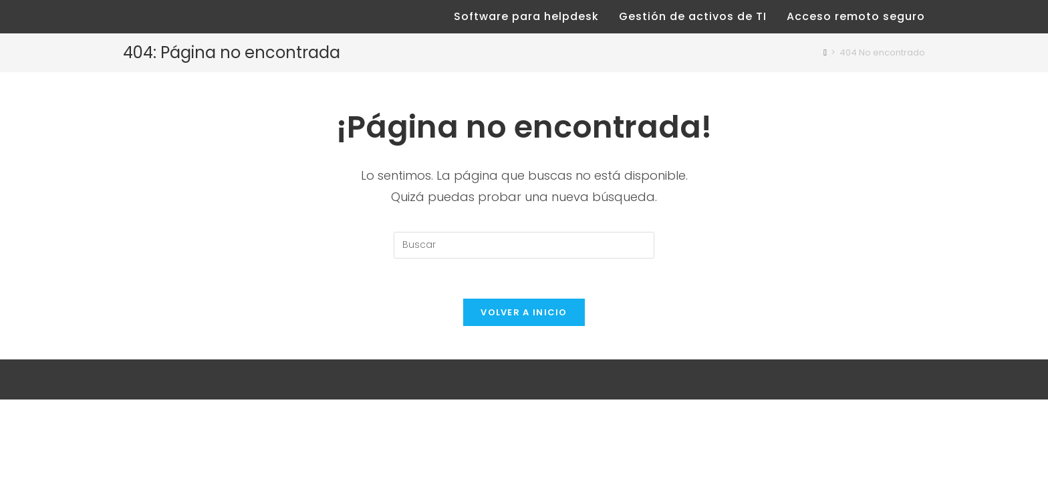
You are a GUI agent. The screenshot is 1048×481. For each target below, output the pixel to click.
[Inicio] (825, 52)
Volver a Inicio (524, 312)
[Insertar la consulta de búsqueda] (524, 245)
